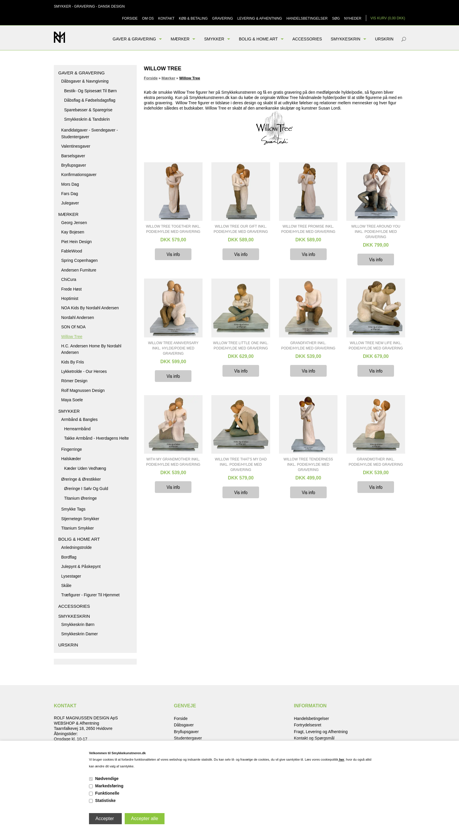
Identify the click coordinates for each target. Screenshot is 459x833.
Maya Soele (72, 399)
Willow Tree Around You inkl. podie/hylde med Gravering (375, 231)
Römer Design (74, 380)
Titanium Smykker (77, 528)
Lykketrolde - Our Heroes (84, 371)
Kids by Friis (72, 362)
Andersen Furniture (78, 270)
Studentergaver (188, 738)
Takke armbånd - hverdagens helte (96, 438)
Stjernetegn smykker (80, 518)
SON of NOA (73, 327)
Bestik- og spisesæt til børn (90, 90)
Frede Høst (71, 289)
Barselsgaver (73, 155)
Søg (336, 18)
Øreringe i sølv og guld (86, 488)
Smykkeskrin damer (79, 633)
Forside (130, 18)
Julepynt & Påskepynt (81, 566)
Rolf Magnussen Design (83, 390)
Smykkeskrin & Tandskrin (87, 119)
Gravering (222, 18)
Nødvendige (107, 778)
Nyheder (353, 18)
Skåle (66, 585)
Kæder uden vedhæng (85, 468)
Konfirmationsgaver (79, 174)
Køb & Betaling (193, 18)
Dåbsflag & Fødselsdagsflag (89, 100)
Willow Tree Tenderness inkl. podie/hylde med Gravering (308, 464)
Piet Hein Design (76, 241)
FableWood (71, 251)
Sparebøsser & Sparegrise (88, 109)
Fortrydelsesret (307, 725)
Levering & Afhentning (259, 18)
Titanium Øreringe (80, 498)
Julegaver (70, 203)
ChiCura (68, 279)
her (341, 759)
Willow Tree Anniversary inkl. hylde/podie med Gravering (173, 348)
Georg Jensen (74, 222)
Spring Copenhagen (79, 260)
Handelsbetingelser (307, 18)
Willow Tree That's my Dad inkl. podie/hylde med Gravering (241, 464)
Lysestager (71, 576)
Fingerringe (71, 449)
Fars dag (69, 193)
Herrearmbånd (77, 428)
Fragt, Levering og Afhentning (321, 731)
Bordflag (68, 557)
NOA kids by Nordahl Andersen (90, 307)
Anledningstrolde (76, 547)
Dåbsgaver (184, 725)
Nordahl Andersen (77, 317)
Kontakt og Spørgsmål (314, 738)
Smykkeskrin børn (78, 624)
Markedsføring (109, 786)
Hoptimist (69, 298)
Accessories (307, 39)
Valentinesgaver (75, 146)
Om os (148, 18)
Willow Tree (71, 336)
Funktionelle (107, 793)
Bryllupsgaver (73, 165)
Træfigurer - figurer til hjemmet (90, 595)
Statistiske (105, 800)
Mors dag (70, 184)
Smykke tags (73, 509)
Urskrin (384, 39)
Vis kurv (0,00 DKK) (388, 18)
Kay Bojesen (72, 232)
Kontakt (166, 18)
